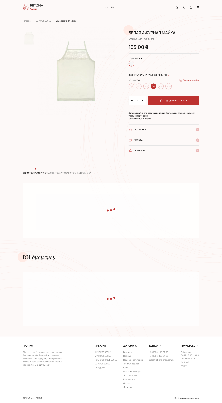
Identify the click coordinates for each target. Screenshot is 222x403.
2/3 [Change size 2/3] (138, 86)
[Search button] (177, 7)
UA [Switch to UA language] (106, 7)
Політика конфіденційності (186, 398)
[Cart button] (191, 7)
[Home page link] (33, 7)
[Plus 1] (132, 100)
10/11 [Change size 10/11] (168, 86)
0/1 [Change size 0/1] (131, 86)
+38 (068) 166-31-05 (158, 352)
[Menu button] (198, 7)
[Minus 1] (142, 100)
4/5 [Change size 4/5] (146, 86)
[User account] (184, 7)
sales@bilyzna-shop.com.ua (162, 359)
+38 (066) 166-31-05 (158, 356)
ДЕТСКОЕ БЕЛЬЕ (43, 20)
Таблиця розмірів (189, 80)
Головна (27, 20)
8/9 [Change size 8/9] (160, 86)
